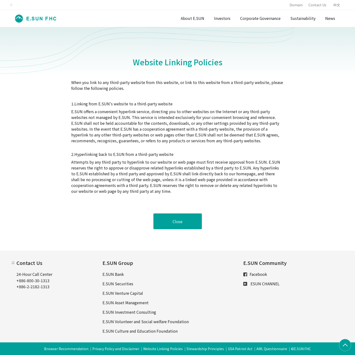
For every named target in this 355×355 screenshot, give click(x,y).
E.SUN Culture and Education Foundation (140, 331)
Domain (296, 4)
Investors (222, 18)
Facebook (255, 274)
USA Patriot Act (240, 348)
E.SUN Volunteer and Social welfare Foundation (146, 321)
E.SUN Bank (113, 274)
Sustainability (303, 18)
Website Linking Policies (163, 348)
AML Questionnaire (271, 348)
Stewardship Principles (205, 348)
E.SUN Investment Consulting (129, 312)
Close (177, 221)
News (330, 18)
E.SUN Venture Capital (123, 293)
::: (11, 4)
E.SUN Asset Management (126, 302)
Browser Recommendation (66, 348)
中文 (336, 4)
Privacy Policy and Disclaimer (115, 348)
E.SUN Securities (118, 284)
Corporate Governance (260, 18)
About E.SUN (192, 18)
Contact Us (317, 4)
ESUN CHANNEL (261, 284)
